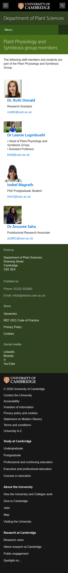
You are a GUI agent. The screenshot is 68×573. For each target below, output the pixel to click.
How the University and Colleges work (28, 494)
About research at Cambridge (23, 546)
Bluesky (9, 355)
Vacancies (10, 313)
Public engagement (16, 553)
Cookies (9, 333)
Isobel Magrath (20, 184)
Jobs (7, 507)
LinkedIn (9, 351)
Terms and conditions (17, 425)
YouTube (9, 363)
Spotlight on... (12, 560)
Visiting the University (17, 521)
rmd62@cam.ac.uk (19, 112)
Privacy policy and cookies (21, 413)
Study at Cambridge (17, 441)
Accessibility (11, 401)
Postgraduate (12, 455)
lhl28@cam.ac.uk (18, 154)
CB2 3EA (10, 269)
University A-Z (13, 430)
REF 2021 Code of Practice (21, 320)
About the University (18, 487)
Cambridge (11, 265)
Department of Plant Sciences (23, 257)
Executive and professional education (28, 469)
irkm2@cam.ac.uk (18, 196)
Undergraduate (13, 448)
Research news (14, 539)
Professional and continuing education (28, 462)
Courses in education (17, 475)
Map (6, 514)
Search (62, 5)
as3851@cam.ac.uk (20, 238)
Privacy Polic (12, 327)
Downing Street (13, 261)
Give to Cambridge (16, 501)
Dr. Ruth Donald (21, 100)
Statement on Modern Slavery (23, 419)
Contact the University (18, 395)
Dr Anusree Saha (21, 226)
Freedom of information (19, 407)
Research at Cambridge (20, 532)
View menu (6, 6)
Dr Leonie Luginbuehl (26, 134)
